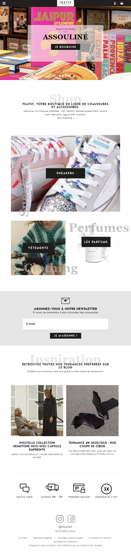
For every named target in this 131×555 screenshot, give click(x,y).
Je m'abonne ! (65, 335)
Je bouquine (65, 47)
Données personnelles (70, 538)
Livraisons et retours (100, 538)
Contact (23, 538)
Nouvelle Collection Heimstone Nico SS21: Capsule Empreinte (37, 446)
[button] (59, 75)
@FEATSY (65, 527)
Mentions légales (42, 538)
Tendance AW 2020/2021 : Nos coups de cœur (92, 444)
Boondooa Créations (65, 542)
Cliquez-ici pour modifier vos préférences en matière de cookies (65, 545)
